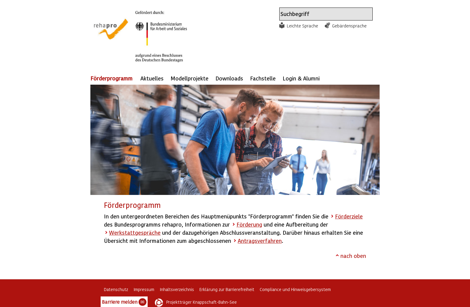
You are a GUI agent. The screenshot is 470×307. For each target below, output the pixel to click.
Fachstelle (263, 78)
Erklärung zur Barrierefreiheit (226, 289)
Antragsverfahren (260, 240)
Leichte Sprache (302, 25)
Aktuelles (152, 78)
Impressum (143, 289)
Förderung (249, 224)
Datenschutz (116, 289)
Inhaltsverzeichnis (177, 289)
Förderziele (349, 216)
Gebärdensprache (349, 25)
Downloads (229, 78)
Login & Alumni (301, 78)
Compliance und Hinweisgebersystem (295, 289)
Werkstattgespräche (135, 232)
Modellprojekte (189, 78)
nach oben (353, 255)
